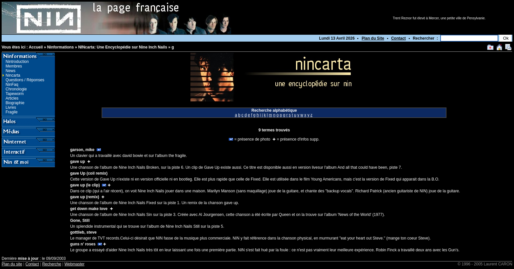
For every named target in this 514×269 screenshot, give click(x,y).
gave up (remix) (84, 197)
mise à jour (28, 258)
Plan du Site (373, 38)
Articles (12, 98)
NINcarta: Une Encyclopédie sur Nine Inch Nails (122, 47)
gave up (77, 161)
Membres (14, 66)
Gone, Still (79, 220)
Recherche (51, 264)
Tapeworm (15, 93)
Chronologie (16, 89)
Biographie (15, 103)
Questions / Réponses (25, 80)
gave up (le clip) (85, 185)
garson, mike (82, 149)
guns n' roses (83, 244)
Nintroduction (17, 61)
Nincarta (13, 75)
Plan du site (12, 264)
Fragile (12, 112)
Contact (398, 38)
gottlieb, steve (83, 232)
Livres (11, 107)
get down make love (89, 208)
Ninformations (60, 47)
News (10, 70)
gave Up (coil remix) (89, 173)
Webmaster (75, 264)
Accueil (36, 47)
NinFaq (12, 84)
